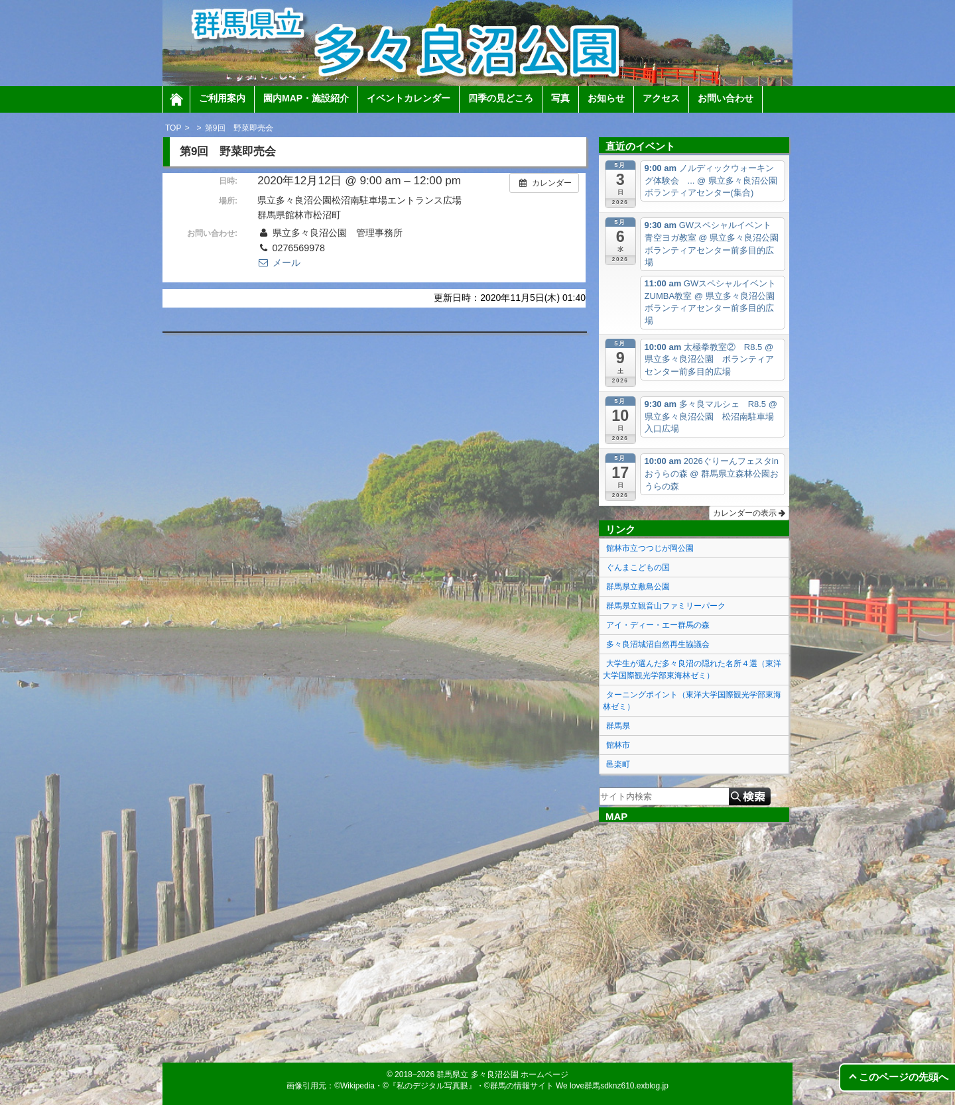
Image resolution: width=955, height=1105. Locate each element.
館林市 (618, 745)
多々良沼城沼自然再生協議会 (658, 644)
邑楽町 (618, 764)
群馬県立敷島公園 (638, 586)
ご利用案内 (222, 98)
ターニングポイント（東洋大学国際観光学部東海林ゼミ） (692, 700)
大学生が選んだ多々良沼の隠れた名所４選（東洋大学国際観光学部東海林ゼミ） (692, 669)
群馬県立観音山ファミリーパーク (666, 606)
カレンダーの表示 (749, 513)
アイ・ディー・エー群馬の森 (658, 625)
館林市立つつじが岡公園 (650, 548)
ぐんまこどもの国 (638, 567)
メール (278, 262)
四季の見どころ (500, 98)
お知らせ (606, 98)
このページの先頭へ (903, 1076)
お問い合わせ (725, 98)
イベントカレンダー (408, 98)
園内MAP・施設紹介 (306, 98)
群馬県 (618, 725)
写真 (560, 98)
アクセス (661, 98)
